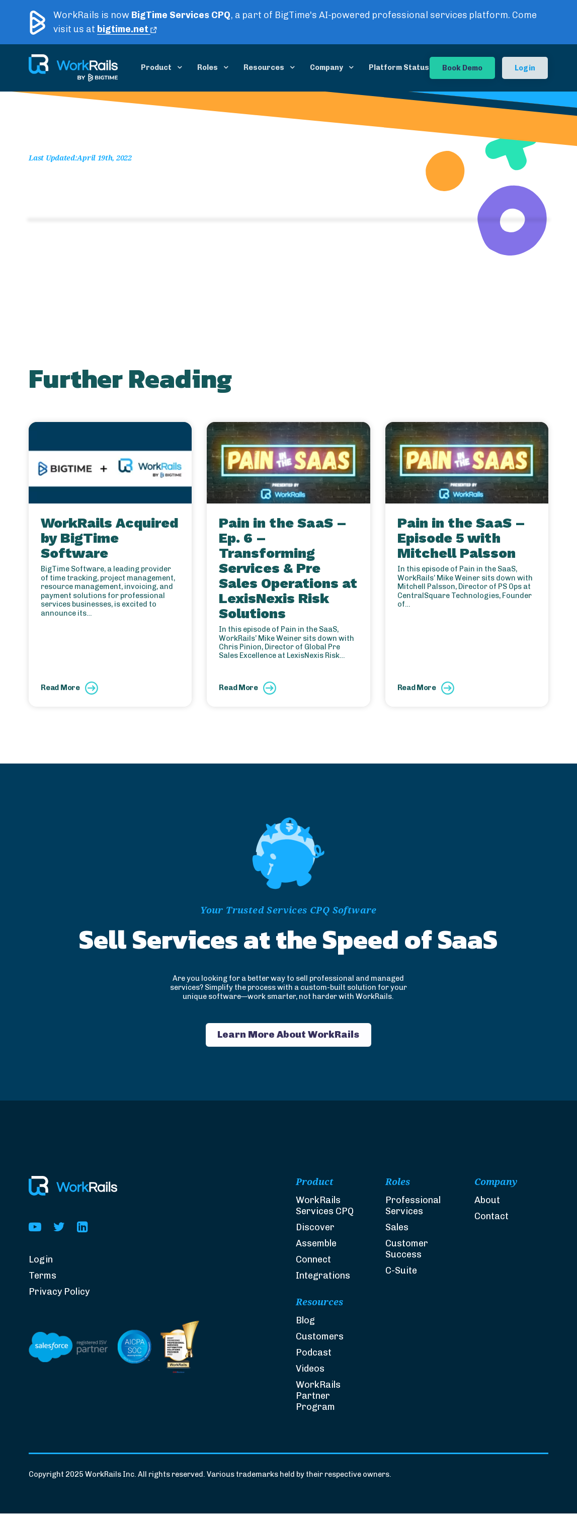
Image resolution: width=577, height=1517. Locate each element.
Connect (313, 1263)
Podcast (314, 1356)
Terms (42, 1279)
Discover (315, 1231)
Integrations (323, 1279)
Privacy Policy (59, 1295)
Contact (491, 1220)
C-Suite (401, 1274)
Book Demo (462, 67)
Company (326, 67)
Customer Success (406, 1253)
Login (525, 67)
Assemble (316, 1247)
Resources (263, 67)
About (487, 1204)
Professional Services (413, 1210)
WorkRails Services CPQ (325, 1210)
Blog (305, 1323)
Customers (320, 1339)
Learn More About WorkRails (288, 1036)
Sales (396, 1231)
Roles (207, 67)
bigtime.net (127, 29)
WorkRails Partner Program (318, 1399)
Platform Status (399, 67)
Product (156, 67)
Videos (310, 1372)
